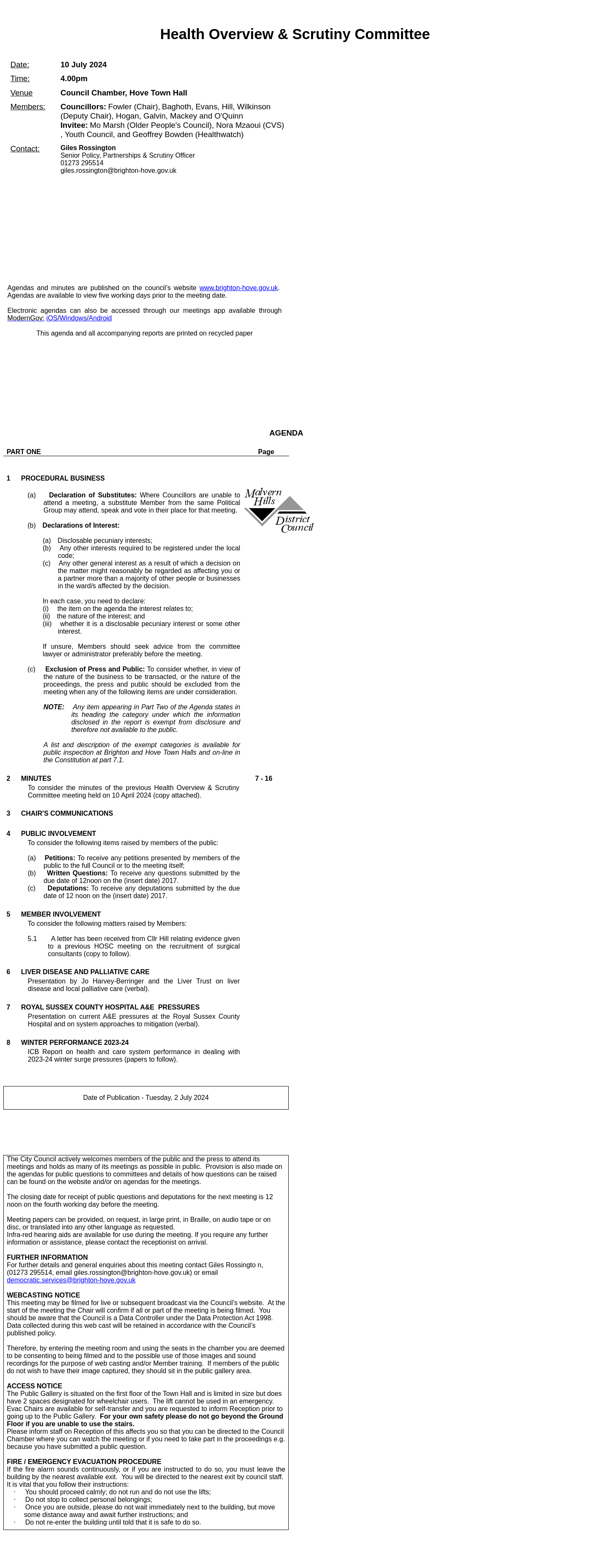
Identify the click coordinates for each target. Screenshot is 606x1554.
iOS (52, 318)
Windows (73, 318)
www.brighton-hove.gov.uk (238, 287)
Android (100, 318)
